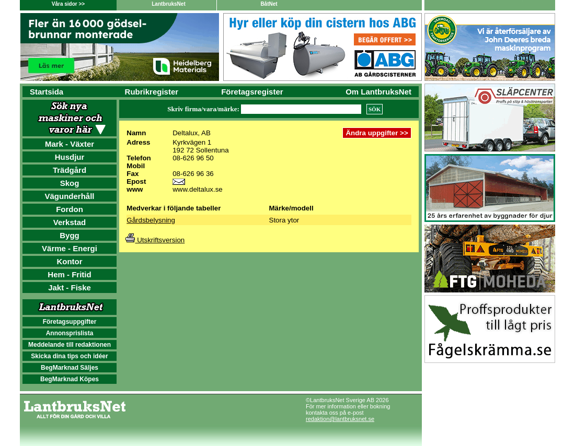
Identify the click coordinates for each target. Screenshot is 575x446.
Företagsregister (252, 91)
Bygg (69, 235)
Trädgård (69, 170)
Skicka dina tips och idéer (69, 356)
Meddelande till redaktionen (69, 344)
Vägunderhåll (69, 196)
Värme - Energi (69, 248)
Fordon (69, 209)
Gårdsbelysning (150, 220)
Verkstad (69, 222)
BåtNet (268, 4)
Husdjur (70, 156)
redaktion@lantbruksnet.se (340, 419)
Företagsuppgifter (70, 321)
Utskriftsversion (155, 240)
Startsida (46, 91)
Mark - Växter (69, 143)
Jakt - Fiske (69, 287)
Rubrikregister (152, 91)
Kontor (69, 261)
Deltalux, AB (191, 133)
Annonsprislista (70, 333)
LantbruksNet (168, 4)
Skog (69, 183)
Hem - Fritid (69, 274)
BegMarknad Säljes (69, 367)
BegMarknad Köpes (69, 379)
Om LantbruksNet (378, 91)
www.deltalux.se (197, 189)
